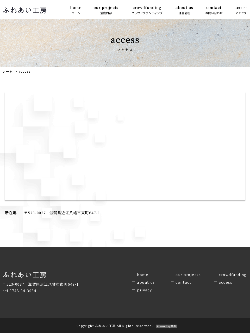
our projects (188, 274)
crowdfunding (233, 274)
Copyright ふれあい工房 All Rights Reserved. (125, 325)
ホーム (7, 71)
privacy (144, 289)
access (225, 282)
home (142, 274)
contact (183, 282)
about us (146, 282)
